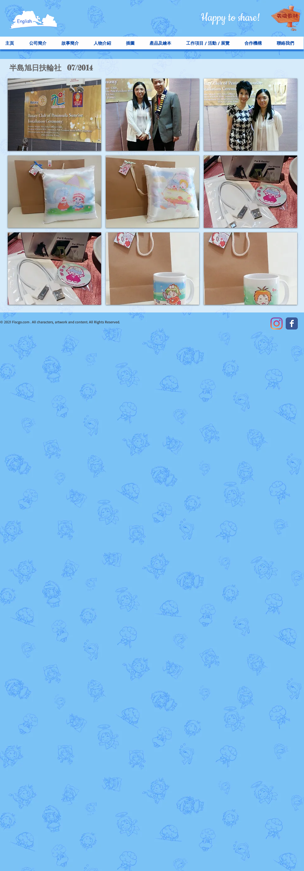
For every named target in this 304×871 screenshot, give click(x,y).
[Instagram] (276, 323)
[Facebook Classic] (292, 323)
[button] (54, 115)
